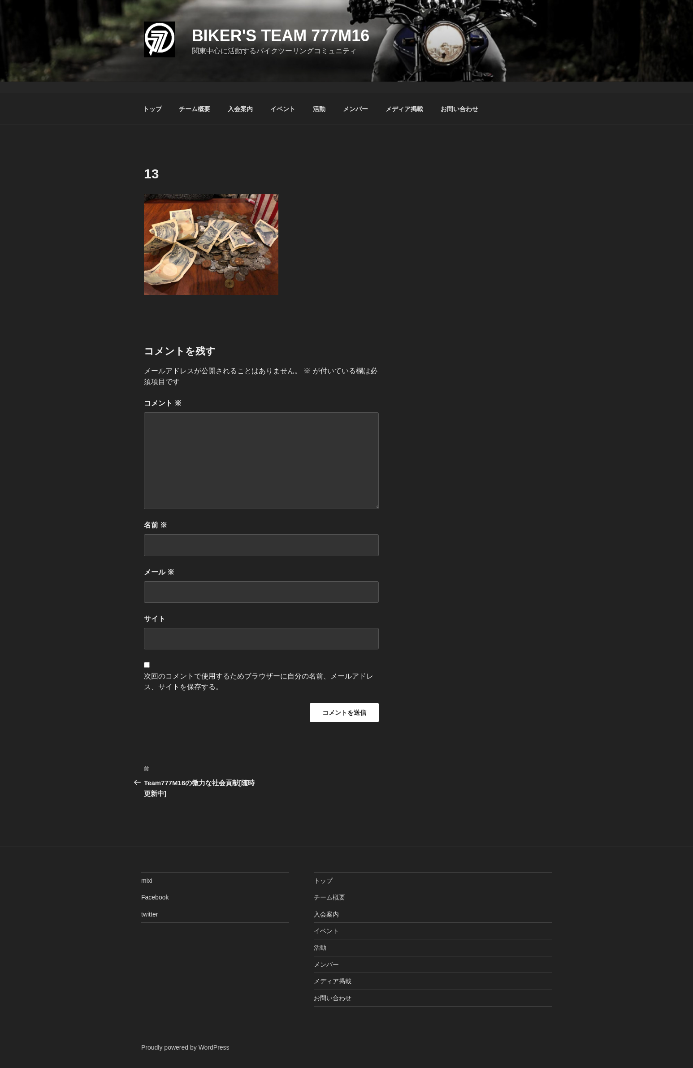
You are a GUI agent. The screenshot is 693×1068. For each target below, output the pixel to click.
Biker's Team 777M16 (281, 35)
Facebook (155, 897)
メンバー (355, 108)
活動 (319, 108)
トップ (152, 108)
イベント (282, 108)
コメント (163, 403)
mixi (146, 880)
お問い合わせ (459, 108)
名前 (155, 525)
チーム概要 (194, 108)
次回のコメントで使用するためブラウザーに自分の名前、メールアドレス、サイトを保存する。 (258, 681)
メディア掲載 (404, 108)
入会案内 (240, 108)
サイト (154, 619)
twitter (149, 914)
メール (159, 572)
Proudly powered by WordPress (185, 1047)
